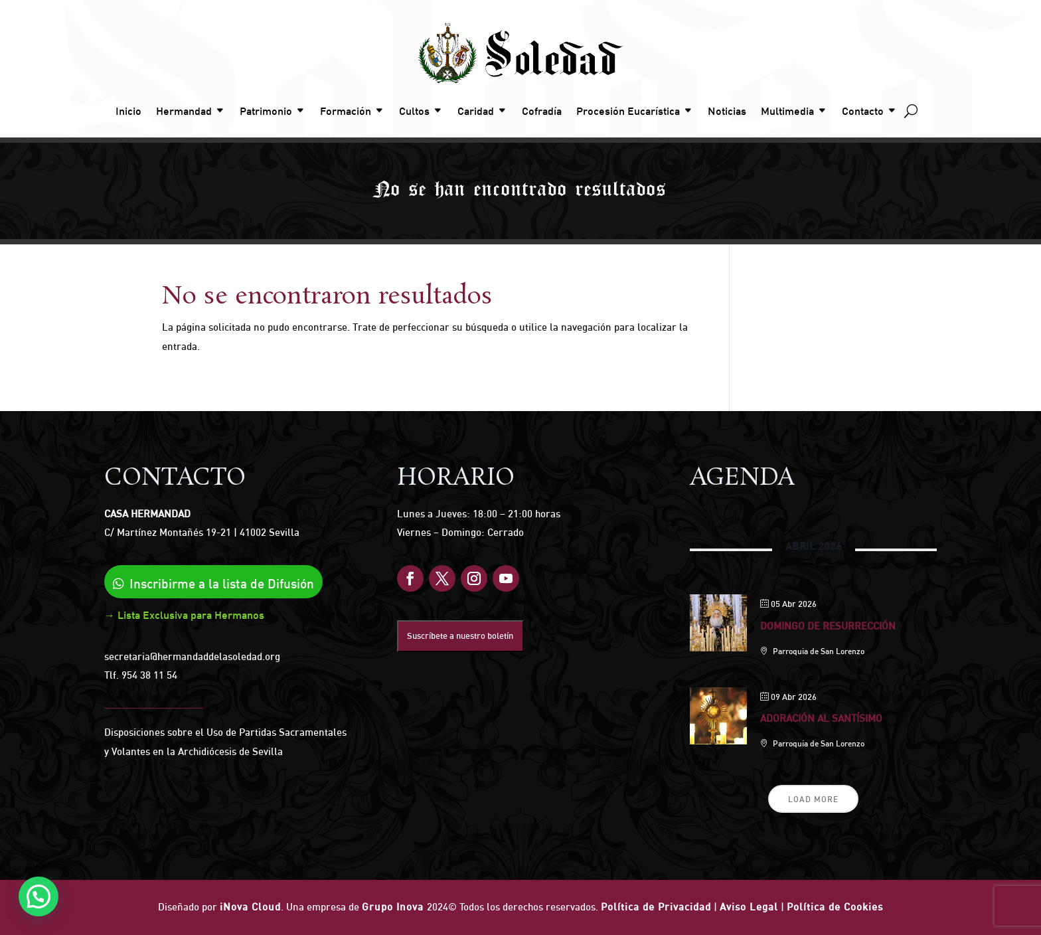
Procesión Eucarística (628, 111)
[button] (35, 897)
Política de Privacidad (656, 906)
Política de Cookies (835, 906)
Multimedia (787, 111)
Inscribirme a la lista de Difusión (221, 584)
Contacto (863, 111)
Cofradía (542, 111)
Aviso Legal (749, 906)
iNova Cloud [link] (250, 906)
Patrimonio (266, 111)
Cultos (414, 111)
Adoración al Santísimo (821, 718)
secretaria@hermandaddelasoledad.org (192, 656)
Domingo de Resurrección (828, 626)
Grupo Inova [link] (394, 906)
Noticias (727, 111)
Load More (813, 799)
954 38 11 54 (149, 675)
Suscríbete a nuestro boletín (460, 635)
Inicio (128, 111)
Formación (345, 111)
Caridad (475, 111)
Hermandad (184, 111)
